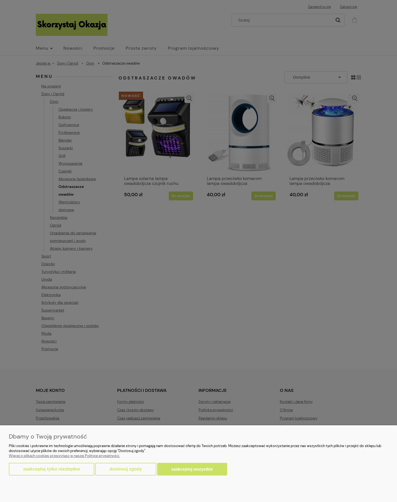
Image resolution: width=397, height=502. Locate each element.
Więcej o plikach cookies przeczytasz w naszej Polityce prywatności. (64, 455)
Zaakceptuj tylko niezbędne (51, 469)
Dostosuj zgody (125, 469)
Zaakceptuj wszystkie (192, 469)
